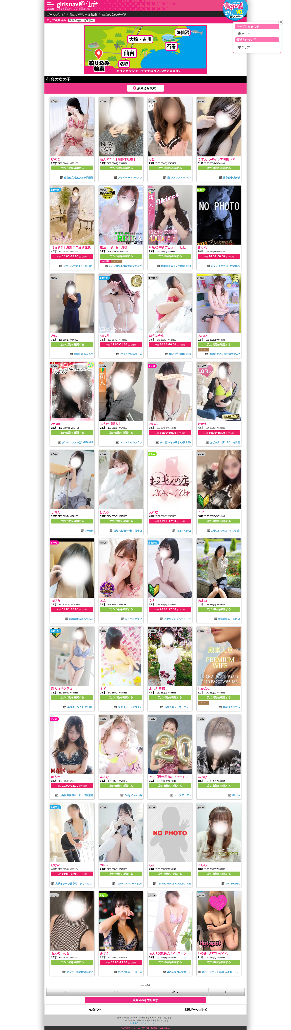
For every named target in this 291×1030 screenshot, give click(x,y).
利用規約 (134, 1023)
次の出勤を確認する (72, 168)
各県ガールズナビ (195, 1009)
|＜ (64, 991)
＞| (226, 991)
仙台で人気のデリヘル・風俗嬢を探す (74, 9)
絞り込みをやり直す (145, 1000)
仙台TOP (95, 1009)
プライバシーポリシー (150, 1023)
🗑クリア (244, 34)
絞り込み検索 (146, 88)
